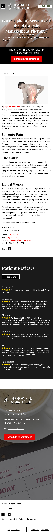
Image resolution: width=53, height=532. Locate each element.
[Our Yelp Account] (9, 515)
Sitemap (11, 508)
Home (21, 35)
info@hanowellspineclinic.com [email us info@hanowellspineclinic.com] (19, 240)
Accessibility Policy (16, 519)
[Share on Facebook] (9, 249)
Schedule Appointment (40, 529)
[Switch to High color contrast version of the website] (3, 6)
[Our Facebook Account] (3, 515)
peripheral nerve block (12, 107)
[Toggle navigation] (45, 6)
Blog (3, 519)
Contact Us (31, 519)
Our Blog (30, 35)
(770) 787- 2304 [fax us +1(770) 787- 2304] (12, 237)
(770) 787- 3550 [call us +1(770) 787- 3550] (13, 529)
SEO (3, 508)
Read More (11, 277)
